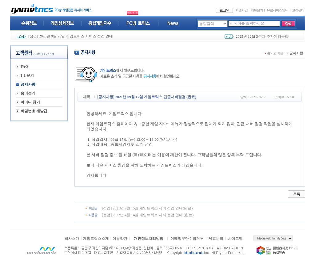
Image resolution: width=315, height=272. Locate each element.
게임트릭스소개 (96, 238)
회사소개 (72, 238)
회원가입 (241, 10)
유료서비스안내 (277, 10)
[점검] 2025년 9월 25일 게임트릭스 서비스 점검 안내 (70, 36)
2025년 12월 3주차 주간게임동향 (262, 36)
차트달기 (257, 10)
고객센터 (298, 10)
